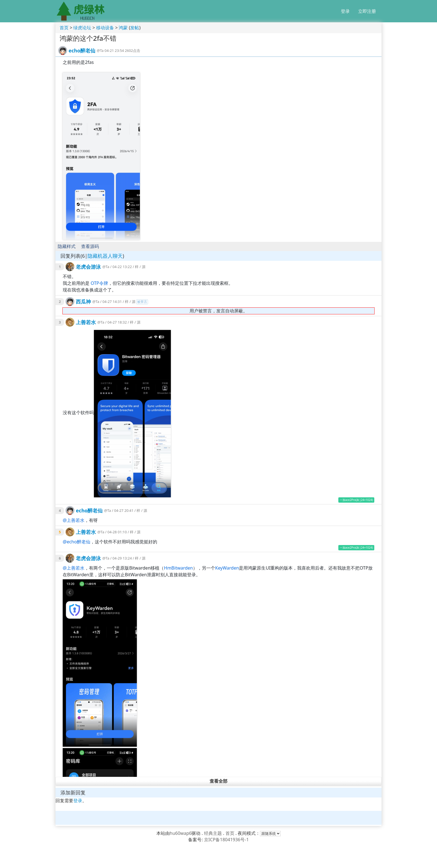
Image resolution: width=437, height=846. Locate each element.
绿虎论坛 (82, 28)
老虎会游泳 (88, 266)
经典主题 (213, 833)
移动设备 (105, 28)
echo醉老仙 (82, 50)
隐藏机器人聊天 (105, 255)
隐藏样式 (67, 246)
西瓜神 (83, 301)
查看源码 (90, 246)
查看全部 (218, 781)
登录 (345, 11)
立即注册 (367, 11)
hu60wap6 (181, 833)
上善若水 (86, 322)
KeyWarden (227, 568)
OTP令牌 (99, 283)
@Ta (100, 50)
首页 (64, 28)
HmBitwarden (178, 568)
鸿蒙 (123, 28)
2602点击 (132, 50)
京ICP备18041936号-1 (226, 840)
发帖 (134, 28)
